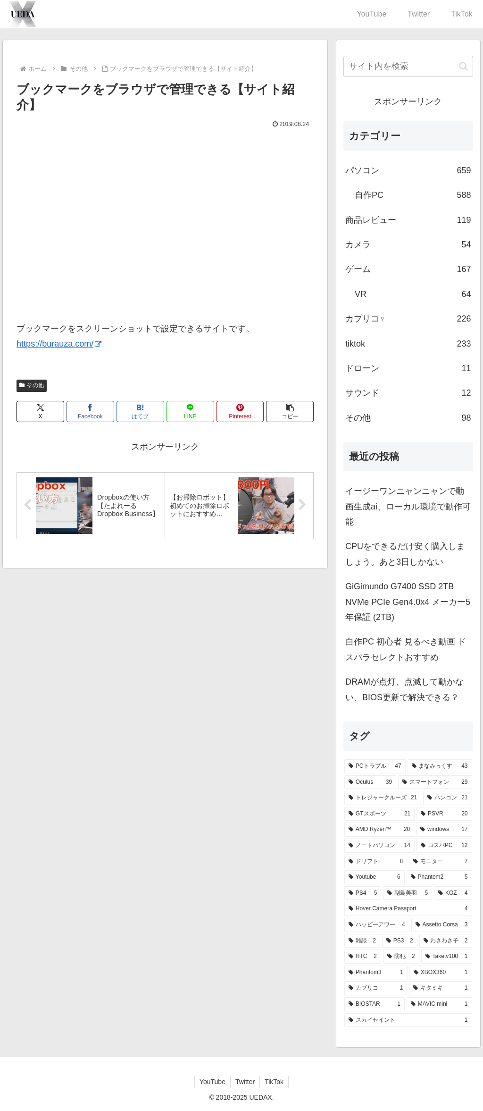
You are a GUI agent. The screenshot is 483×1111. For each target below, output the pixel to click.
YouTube (212, 1082)
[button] (290, 411)
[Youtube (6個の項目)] (374, 877)
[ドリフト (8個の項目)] (375, 862)
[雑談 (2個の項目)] (362, 941)
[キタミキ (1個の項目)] (440, 988)
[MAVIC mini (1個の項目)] (439, 1004)
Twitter (245, 1082)
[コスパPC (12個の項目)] (444, 846)
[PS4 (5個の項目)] (362, 893)
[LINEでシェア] (190, 411)
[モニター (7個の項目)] (440, 862)
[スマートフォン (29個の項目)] (435, 782)
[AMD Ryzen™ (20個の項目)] (379, 830)
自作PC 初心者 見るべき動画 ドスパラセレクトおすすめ (405, 649)
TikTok (274, 1082)
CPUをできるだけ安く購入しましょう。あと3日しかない (405, 554)
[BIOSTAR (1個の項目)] (374, 1004)
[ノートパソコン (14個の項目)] (379, 846)
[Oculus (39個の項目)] (370, 782)
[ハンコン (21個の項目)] (447, 798)
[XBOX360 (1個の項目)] (440, 973)
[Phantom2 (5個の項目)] (439, 877)
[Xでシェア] (40, 411)
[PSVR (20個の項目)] (444, 814)
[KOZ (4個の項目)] (453, 893)
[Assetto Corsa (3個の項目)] (441, 925)
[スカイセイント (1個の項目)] (408, 1020)
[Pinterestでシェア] (240, 411)
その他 (31, 385)
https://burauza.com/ (59, 343)
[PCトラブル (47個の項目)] (375, 766)
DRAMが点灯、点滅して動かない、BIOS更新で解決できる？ (404, 689)
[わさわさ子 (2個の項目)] (445, 941)
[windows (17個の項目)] (444, 830)
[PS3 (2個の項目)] (399, 941)
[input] (408, 66)
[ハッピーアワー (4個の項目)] (376, 925)
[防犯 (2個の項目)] (401, 957)
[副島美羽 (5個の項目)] (407, 893)
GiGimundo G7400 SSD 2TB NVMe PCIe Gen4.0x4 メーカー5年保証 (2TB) (407, 602)
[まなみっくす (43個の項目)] (440, 766)
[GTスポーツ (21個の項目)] (379, 814)
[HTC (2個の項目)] (362, 957)
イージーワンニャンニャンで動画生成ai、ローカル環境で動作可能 (408, 506)
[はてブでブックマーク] (140, 411)
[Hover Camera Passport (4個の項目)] (408, 909)
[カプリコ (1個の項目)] (375, 988)
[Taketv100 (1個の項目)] (446, 957)
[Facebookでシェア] (90, 411)
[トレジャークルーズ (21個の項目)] (382, 798)
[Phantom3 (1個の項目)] (376, 973)
